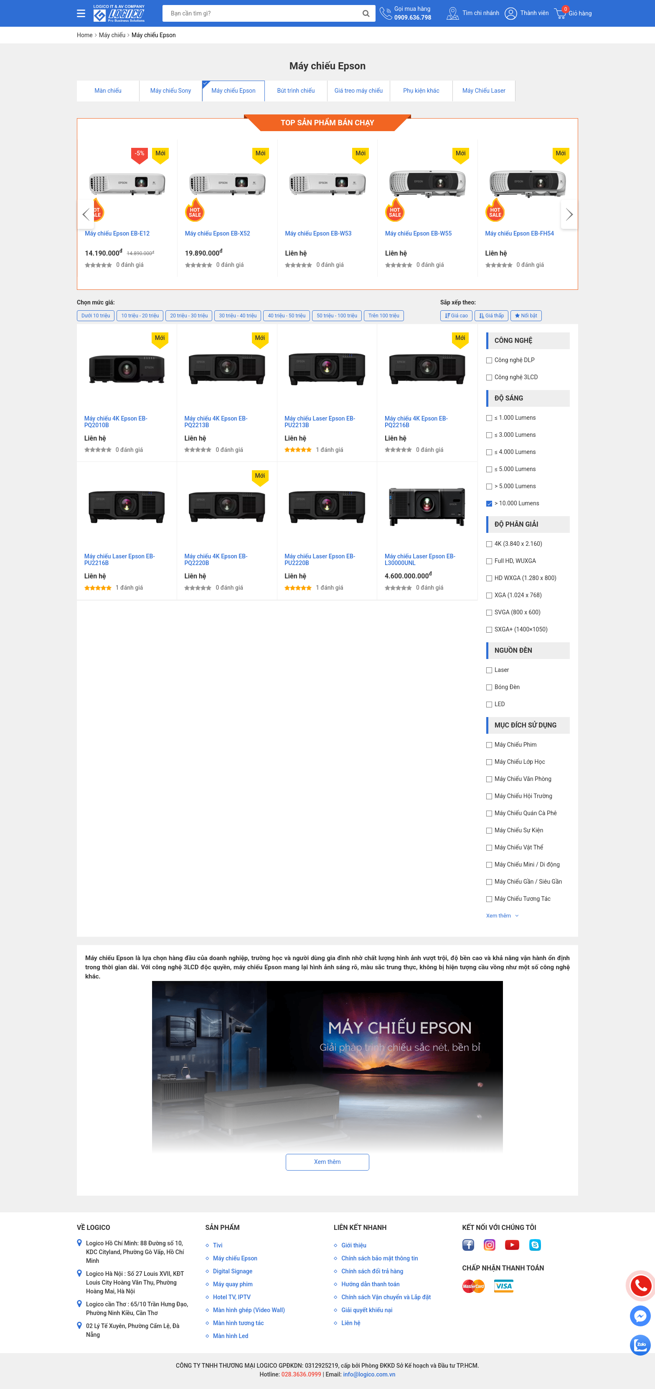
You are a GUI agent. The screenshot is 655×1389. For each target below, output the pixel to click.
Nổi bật (526, 318)
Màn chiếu (108, 90)
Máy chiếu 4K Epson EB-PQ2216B (417, 424)
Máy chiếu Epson (233, 90)
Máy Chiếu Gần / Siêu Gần (528, 883)
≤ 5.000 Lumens (515, 471)
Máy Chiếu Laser (483, 90)
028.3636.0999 (300, 1376)
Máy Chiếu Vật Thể (519, 849)
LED (500, 706)
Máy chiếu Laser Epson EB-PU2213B (321, 424)
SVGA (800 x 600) (518, 614)
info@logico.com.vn (369, 1376)
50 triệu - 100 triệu (337, 318)
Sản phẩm (223, 1229)
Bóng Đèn (507, 689)
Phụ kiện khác (421, 90)
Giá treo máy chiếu (359, 90)
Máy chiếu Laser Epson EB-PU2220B (321, 564)
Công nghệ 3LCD (516, 379)
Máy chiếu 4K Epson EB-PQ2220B (217, 564)
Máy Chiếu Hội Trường (523, 798)
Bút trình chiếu (296, 90)
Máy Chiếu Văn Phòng (523, 781)
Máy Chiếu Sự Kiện (519, 832)
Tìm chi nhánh (473, 13)
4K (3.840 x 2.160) (518, 545)
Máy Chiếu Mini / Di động (527, 866)
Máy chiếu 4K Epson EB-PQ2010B (116, 424)
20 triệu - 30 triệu (189, 318)
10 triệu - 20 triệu (140, 318)
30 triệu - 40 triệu (237, 318)
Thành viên (527, 13)
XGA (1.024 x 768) (518, 597)
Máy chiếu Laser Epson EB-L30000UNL (421, 564)
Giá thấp (491, 318)
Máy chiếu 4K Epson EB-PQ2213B (217, 424)
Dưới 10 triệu (95, 318)
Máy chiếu (112, 35)
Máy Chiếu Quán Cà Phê (526, 815)
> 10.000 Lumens (517, 505)
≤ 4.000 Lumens (515, 454)
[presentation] (85, 215)
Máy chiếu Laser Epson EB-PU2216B (120, 564)
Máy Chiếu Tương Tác (523, 900)
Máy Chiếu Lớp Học (520, 763)
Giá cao (456, 318)
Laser (502, 672)
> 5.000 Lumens (515, 488)
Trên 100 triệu (383, 318)
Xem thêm (502, 918)
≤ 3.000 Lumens (515, 436)
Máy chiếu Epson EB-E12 (118, 234)
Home (85, 35)
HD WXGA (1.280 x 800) (525, 580)
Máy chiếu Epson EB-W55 (419, 234)
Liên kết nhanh (360, 1229)
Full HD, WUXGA (515, 563)
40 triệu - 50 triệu (286, 318)
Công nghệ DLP (515, 362)
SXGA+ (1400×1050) (521, 631)
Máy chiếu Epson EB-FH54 (520, 234)
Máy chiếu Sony (170, 90)
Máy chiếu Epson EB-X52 (218, 234)
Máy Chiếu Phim (516, 746)
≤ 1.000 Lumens (515, 419)
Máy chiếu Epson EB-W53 (319, 234)
